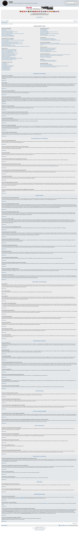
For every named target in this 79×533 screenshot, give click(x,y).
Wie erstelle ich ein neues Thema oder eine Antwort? (9, 49)
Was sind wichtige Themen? (6, 68)
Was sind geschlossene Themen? (6, 69)
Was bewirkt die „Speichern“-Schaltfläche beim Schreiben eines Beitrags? (12, 58)
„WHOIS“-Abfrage (70, 509)
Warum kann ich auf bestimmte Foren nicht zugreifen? (9, 54)
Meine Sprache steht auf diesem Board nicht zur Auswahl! (10, 42)
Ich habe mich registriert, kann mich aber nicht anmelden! (10, 31)
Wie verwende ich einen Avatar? (6, 44)
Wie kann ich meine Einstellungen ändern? (8, 39)
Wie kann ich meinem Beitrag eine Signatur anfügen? (9, 51)
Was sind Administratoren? (44, 29)
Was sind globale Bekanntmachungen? (7, 66)
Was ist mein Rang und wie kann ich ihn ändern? (8, 45)
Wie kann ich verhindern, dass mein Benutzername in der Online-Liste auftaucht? (13, 40)
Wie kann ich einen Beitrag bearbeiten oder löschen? (9, 50)
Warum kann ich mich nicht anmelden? (7, 32)
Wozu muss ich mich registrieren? (6, 29)
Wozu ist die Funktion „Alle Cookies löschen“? (8, 36)
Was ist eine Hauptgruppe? (44, 34)
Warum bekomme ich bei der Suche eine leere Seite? (47, 49)
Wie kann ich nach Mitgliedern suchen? (45, 50)
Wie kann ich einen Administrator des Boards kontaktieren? (48, 66)
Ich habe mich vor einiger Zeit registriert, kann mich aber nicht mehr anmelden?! (13, 33)
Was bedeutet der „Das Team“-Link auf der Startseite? (47, 35)
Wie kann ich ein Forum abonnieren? (45, 56)
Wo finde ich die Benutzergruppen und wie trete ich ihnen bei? (49, 31)
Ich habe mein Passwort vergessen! (7, 34)
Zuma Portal (41, 527)
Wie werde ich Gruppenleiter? (44, 32)
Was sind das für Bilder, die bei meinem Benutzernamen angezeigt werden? (12, 43)
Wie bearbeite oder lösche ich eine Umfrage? (8, 53)
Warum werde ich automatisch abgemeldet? (8, 35)
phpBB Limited (22, 497)
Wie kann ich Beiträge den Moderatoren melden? (8, 57)
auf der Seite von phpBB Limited (21, 498)
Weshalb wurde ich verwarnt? (6, 56)
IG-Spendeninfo (39, 17)
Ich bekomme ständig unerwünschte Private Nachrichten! (48, 39)
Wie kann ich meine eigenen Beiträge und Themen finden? (48, 51)
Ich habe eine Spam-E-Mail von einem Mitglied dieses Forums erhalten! (50, 40)
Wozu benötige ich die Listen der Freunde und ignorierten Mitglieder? (50, 43)
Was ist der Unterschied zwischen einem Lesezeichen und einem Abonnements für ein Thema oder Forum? (55, 54)
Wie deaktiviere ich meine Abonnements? (46, 57)
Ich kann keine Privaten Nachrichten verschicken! (47, 38)
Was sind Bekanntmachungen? (6, 67)
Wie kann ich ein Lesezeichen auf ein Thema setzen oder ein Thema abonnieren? (51, 55)
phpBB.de (40, 498)
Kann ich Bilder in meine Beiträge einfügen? (8, 65)
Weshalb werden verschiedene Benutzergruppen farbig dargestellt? (49, 33)
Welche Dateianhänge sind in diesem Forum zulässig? (47, 60)
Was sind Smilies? (4, 64)
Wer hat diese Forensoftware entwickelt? (46, 64)
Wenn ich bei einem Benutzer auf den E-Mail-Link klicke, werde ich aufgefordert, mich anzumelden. (15, 46)
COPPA (52, 97)
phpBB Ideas (45, 503)
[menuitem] (8, 21)
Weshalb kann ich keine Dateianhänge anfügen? (8, 55)
